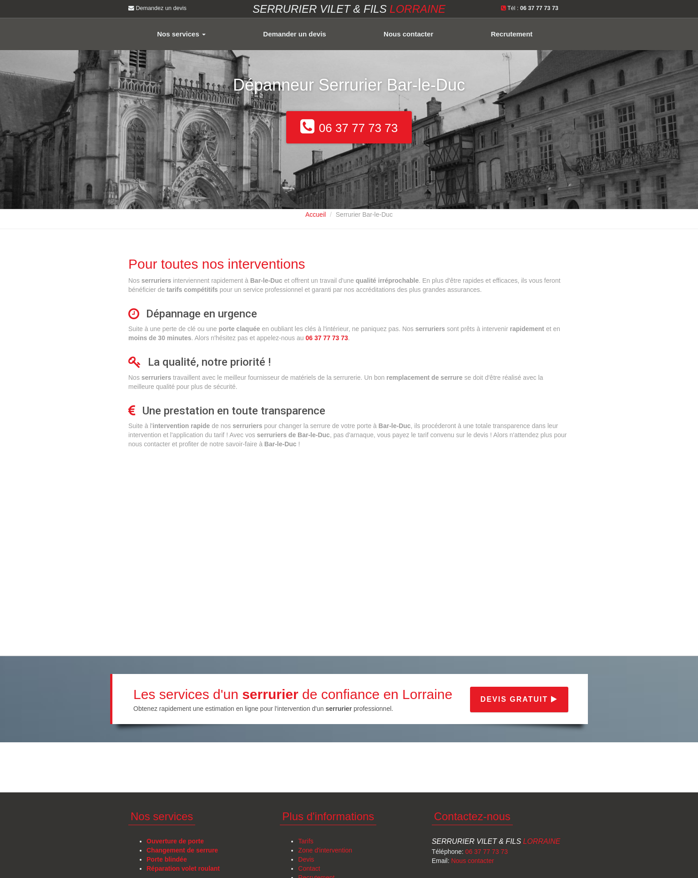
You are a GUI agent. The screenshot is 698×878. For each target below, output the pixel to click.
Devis (306, 859)
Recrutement (512, 34)
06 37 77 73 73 (486, 851)
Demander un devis (294, 34)
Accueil (315, 214)
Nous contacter (408, 34)
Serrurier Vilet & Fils (496, 841)
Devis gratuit (519, 699)
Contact (309, 868)
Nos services (181, 34)
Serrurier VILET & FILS (349, 9)
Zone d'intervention (325, 850)
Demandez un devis (157, 8)
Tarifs (305, 841)
